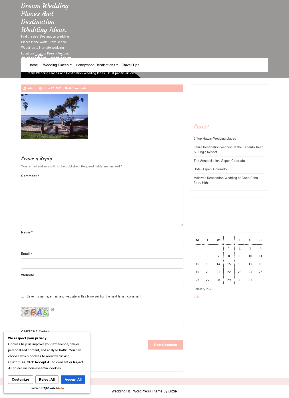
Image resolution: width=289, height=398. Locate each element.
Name (27, 232)
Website (27, 275)
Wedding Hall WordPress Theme (137, 391)
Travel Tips (130, 65)
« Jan (197, 297)
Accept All (73, 380)
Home (33, 65)
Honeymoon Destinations (95, 65)
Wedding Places (56, 65)
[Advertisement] (214, 98)
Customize (20, 380)
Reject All (47, 380)
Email (26, 254)
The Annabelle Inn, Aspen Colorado (219, 161)
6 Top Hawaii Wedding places (215, 139)
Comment (30, 176)
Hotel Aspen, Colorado (210, 169)
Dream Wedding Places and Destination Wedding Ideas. (45, 18)
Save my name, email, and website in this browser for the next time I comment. (84, 296)
